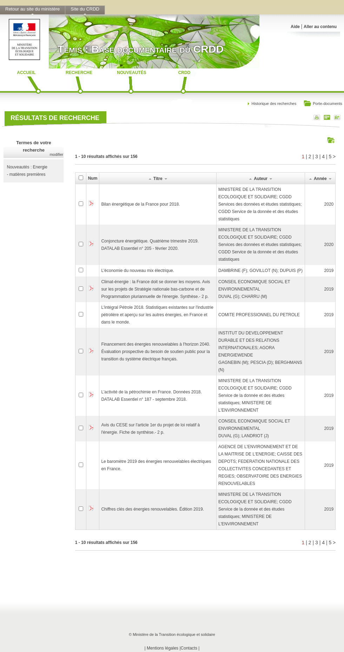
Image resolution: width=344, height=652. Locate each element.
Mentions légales (162, 648)
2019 (329, 270)
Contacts (189, 648)
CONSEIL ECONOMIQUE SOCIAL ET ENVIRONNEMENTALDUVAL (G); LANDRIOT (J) (254, 428)
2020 (329, 204)
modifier (56, 154)
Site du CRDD (85, 9)
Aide (295, 26)
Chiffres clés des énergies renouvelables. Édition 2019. (152, 509)
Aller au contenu (320, 26)
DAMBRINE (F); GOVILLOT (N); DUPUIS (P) (260, 270)
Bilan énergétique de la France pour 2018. (140, 204)
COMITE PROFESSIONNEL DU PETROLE (259, 314)
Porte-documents (322, 104)
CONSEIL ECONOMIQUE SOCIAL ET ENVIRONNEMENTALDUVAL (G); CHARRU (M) (254, 289)
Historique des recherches (273, 103)
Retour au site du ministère (32, 9)
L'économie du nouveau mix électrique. (137, 270)
